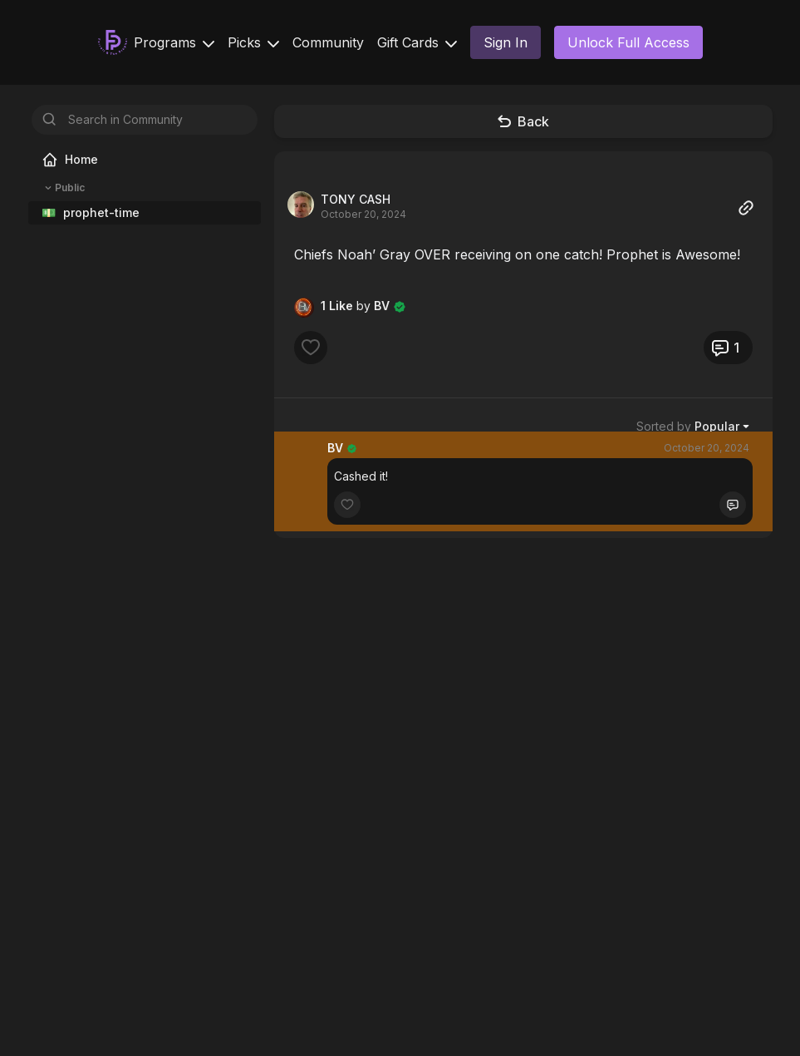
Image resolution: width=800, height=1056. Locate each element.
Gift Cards (417, 42)
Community (328, 42)
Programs (174, 42)
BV (335, 448)
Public (63, 188)
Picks (253, 42)
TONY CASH (355, 199)
